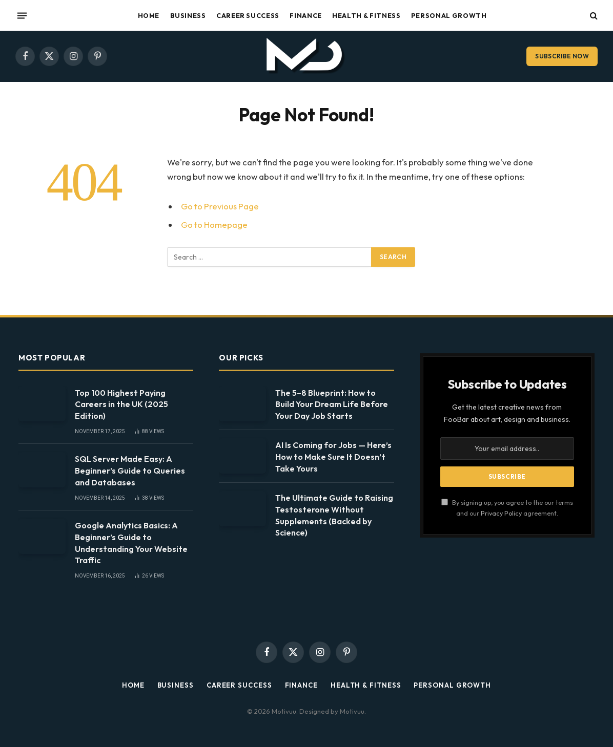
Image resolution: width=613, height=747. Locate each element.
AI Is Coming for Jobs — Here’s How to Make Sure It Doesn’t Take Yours (333, 457)
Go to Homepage (214, 224)
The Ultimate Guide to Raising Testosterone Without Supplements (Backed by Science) (334, 515)
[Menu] (22, 15)
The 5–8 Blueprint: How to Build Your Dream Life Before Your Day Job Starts (331, 404)
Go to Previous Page (220, 206)
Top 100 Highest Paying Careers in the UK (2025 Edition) (121, 404)
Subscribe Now (562, 56)
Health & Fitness (366, 15)
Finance (305, 15)
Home (149, 15)
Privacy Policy (501, 513)
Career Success (247, 15)
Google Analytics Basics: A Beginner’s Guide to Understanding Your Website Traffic (131, 543)
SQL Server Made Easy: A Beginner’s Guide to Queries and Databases (130, 470)
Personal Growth (449, 15)
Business (188, 15)
